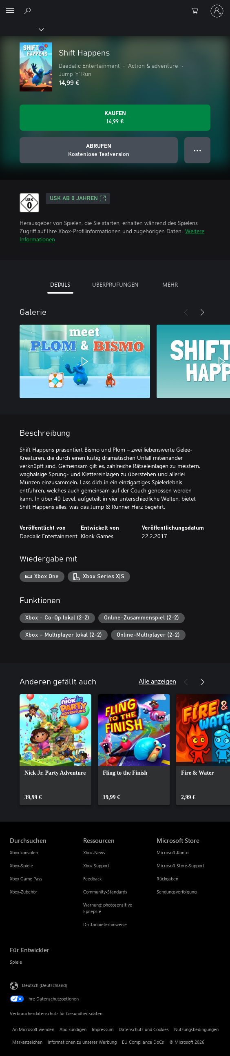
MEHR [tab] (170, 284)
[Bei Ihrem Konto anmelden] (217, 11)
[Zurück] (186, 312)
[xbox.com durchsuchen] (28, 10)
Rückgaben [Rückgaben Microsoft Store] (167, 878)
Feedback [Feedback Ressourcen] (92, 878)
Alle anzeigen (157, 681)
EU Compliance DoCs (143, 1042)
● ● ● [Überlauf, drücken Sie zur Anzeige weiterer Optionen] (197, 150)
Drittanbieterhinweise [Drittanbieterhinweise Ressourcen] (105, 924)
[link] (55, 749)
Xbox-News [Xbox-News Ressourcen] (94, 852)
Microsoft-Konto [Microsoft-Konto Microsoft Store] (172, 852)
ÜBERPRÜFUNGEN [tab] (115, 284)
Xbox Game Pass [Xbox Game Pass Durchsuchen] (26, 878)
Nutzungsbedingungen (196, 1029)
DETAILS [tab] (60, 284)
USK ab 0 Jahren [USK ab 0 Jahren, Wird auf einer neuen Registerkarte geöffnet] (78, 198)
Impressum (102, 1029)
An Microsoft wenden (33, 1029)
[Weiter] (202, 312)
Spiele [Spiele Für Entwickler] (16, 962)
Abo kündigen (73, 1029)
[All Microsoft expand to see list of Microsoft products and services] (10, 11)
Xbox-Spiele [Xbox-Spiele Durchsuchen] (21, 865)
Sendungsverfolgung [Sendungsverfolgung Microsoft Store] (177, 891)
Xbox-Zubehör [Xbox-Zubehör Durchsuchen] (23, 891)
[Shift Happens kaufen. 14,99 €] (115, 118)
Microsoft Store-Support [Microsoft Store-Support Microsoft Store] (180, 865)
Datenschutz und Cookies (144, 1029)
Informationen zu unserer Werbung (82, 1042)
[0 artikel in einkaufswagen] (197, 11)
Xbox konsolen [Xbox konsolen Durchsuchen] (24, 852)
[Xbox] (21, 29)
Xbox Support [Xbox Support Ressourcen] (96, 865)
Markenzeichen (27, 1042)
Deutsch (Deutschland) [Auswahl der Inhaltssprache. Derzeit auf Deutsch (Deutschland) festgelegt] (44, 985)
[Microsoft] (114, 6)
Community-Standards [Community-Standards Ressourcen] (105, 891)
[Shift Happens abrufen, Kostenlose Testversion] (99, 150)
